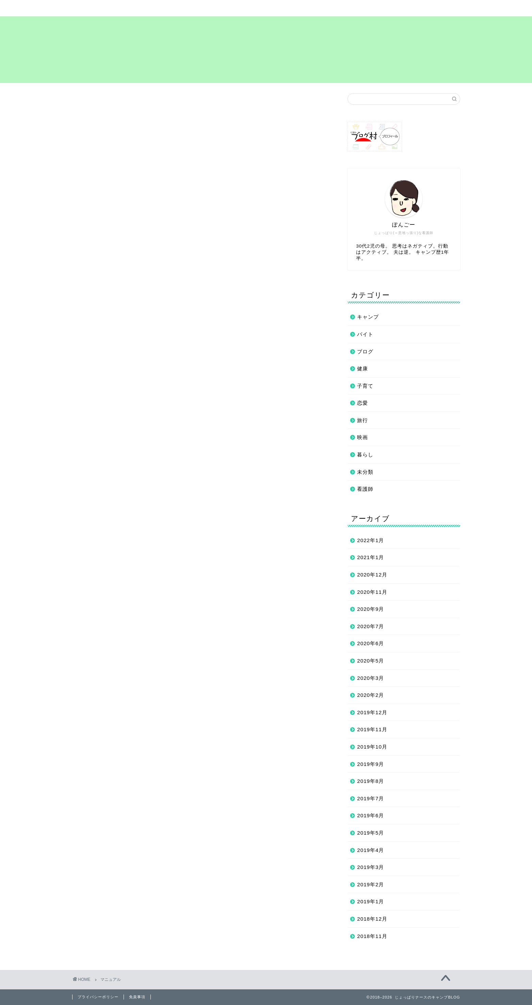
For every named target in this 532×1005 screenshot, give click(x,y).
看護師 (365, 489)
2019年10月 (372, 747)
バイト (365, 334)
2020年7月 (370, 626)
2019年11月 (372, 729)
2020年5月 (370, 661)
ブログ (365, 351)
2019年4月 (370, 850)
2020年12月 (372, 574)
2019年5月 (370, 833)
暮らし (365, 454)
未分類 (365, 472)
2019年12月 (372, 712)
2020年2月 (370, 695)
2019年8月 (370, 781)
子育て (365, 386)
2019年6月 (370, 815)
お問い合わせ (397, 8)
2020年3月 (370, 678)
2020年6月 (370, 643)
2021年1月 (370, 557)
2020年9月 (370, 609)
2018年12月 (372, 919)
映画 (362, 437)
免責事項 (137, 997)
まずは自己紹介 (253, 8)
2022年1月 (370, 540)
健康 (362, 368)
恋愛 (362, 403)
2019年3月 (370, 867)
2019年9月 (370, 764)
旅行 (362, 420)
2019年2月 (370, 884)
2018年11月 (372, 936)
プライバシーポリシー (325, 8)
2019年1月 (370, 901)
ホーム (108, 8)
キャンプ (368, 317)
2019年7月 (370, 798)
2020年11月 (372, 592)
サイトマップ (180, 8)
